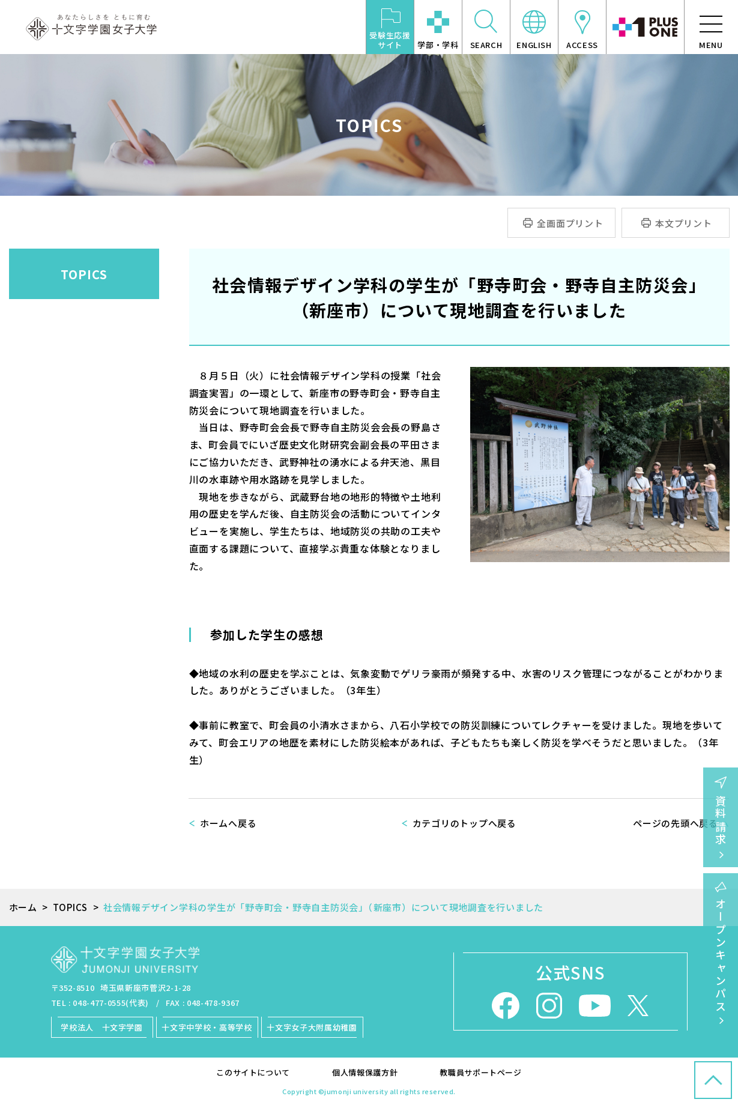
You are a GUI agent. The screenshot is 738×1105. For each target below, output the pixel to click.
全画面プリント (570, 223)
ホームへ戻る (228, 823)
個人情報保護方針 (365, 1072)
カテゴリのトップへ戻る (464, 823)
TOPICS (84, 274)
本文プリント (683, 223)
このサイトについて (253, 1072)
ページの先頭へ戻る (675, 823)
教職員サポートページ (481, 1072)
